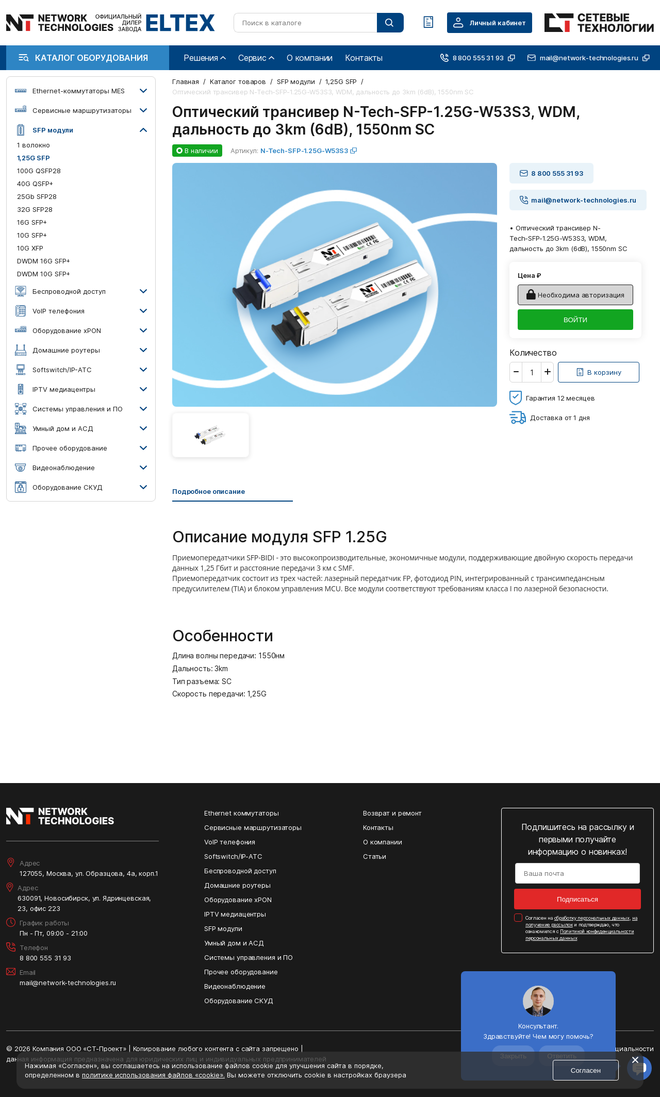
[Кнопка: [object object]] (598, 372)
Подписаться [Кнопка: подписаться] (577, 899)
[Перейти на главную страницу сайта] (110, 22)
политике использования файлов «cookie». (153, 1075)
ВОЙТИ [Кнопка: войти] (575, 320)
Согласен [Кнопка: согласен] (586, 1070)
